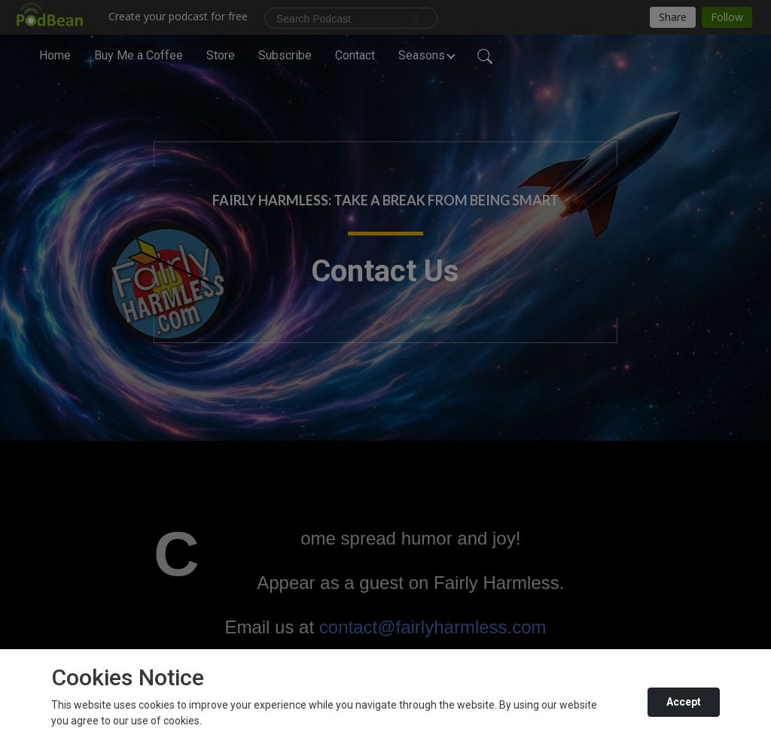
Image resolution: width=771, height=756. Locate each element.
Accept (683, 702)
